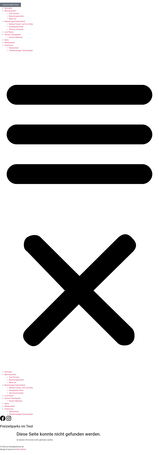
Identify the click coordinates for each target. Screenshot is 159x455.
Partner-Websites (15, 37)
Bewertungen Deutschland (14, 21)
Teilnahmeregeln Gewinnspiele (21, 50)
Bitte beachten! (10, 11)
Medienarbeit (9, 43)
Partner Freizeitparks (12, 35)
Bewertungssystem (16, 16)
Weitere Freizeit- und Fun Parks (21, 24)
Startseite (8, 8)
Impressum (8, 45)
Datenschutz (14, 48)
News (6, 40)
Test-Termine (14, 13)
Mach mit (12, 19)
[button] (79, 211)
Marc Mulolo (21, 449)
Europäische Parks (16, 27)
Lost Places (9, 32)
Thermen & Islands (16, 29)
